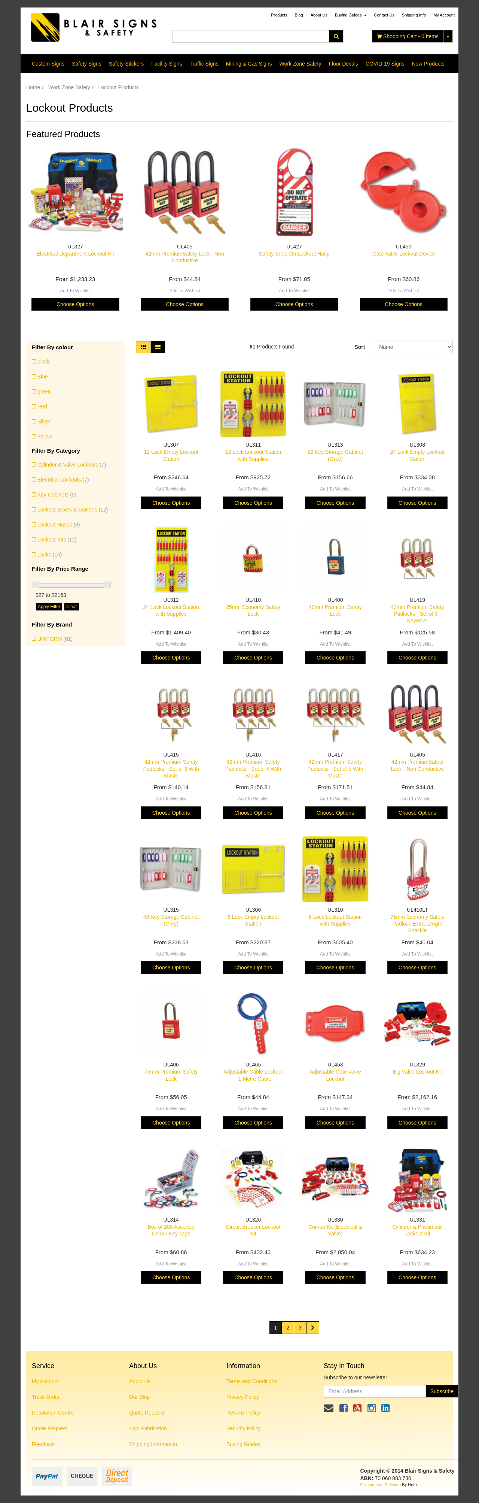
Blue (42, 377)
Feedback (43, 1444)
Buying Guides (351, 15)
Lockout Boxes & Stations (72, 510)
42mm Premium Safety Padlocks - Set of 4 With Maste (253, 768)
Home (33, 87)
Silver (44, 422)
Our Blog (139, 1397)
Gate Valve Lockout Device (403, 254)
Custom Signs (48, 64)
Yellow (44, 437)
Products (279, 15)
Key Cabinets (56, 495)
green (44, 392)
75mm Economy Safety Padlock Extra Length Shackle (417, 923)
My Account (45, 1381)
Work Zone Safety (300, 64)
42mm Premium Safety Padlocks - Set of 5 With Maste (335, 768)
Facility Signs (166, 64)
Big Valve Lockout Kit (417, 1072)
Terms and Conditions (251, 1381)
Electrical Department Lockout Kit (75, 254)
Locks (49, 555)
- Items (408, 36)
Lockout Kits (57, 540)
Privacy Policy (242, 1397)
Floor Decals (343, 64)
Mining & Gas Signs (249, 64)
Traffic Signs (204, 64)
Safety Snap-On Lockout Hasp (294, 254)
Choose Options (75, 304)
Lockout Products (118, 87)
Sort (359, 347)
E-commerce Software (380, 1484)
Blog (299, 15)
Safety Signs (86, 64)
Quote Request (49, 1428)
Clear (71, 606)
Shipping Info (414, 15)
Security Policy (243, 1428)
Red (42, 407)
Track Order (46, 1397)
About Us (319, 15)
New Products (428, 64)
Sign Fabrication (148, 1428)
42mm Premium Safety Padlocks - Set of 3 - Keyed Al (417, 614)
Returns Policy (243, 1413)
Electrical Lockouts (63, 480)
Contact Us (384, 15)
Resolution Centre (53, 1413)
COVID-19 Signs (385, 64)
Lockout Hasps (58, 525)
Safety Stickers (126, 64)
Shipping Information (153, 1444)
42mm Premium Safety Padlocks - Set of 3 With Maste (171, 768)
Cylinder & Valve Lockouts (71, 465)
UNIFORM (55, 639)
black (43, 362)
